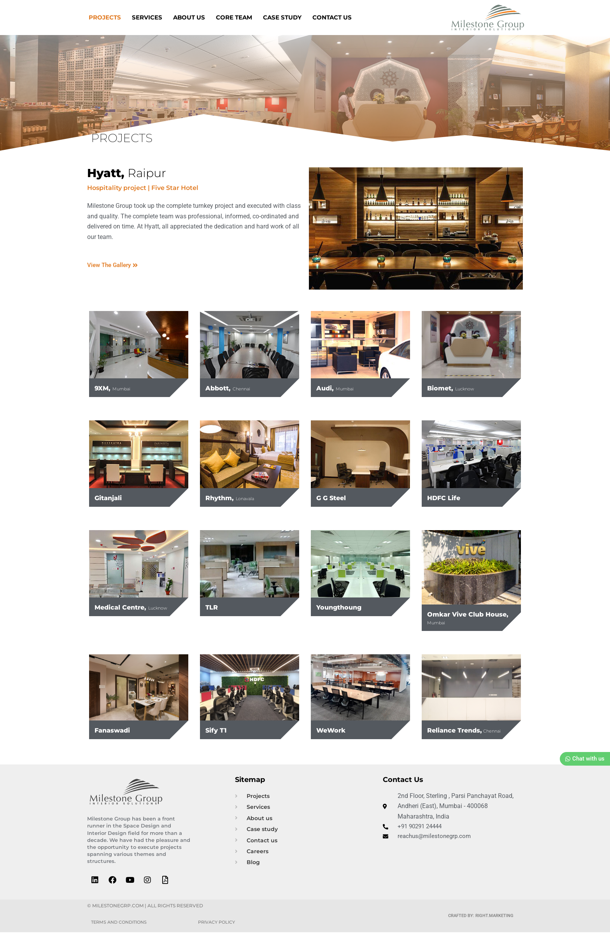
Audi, (339, 387)
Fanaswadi (117, 729)
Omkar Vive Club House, (462, 617)
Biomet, (456, 387)
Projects (105, 17)
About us (189, 17)
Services (147, 17)
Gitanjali (112, 497)
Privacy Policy (219, 930)
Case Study (282, 17)
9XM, (117, 387)
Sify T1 (218, 729)
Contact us (332, 17)
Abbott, (233, 387)
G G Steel (335, 497)
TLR (213, 606)
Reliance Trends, (461, 733)
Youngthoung (344, 606)
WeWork (334, 729)
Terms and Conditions (121, 930)
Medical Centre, (127, 610)
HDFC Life (447, 497)
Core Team (234, 17)
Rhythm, (236, 497)
